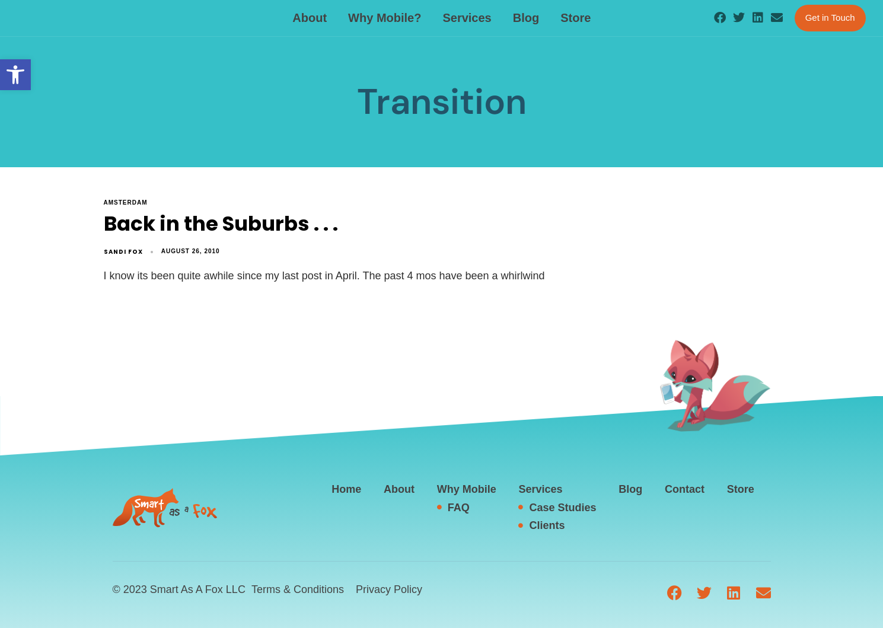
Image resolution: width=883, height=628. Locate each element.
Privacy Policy (389, 589)
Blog (526, 17)
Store (575, 17)
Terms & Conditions (297, 589)
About (309, 17)
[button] (15, 74)
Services (466, 17)
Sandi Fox (123, 251)
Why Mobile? (384, 17)
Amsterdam (126, 202)
